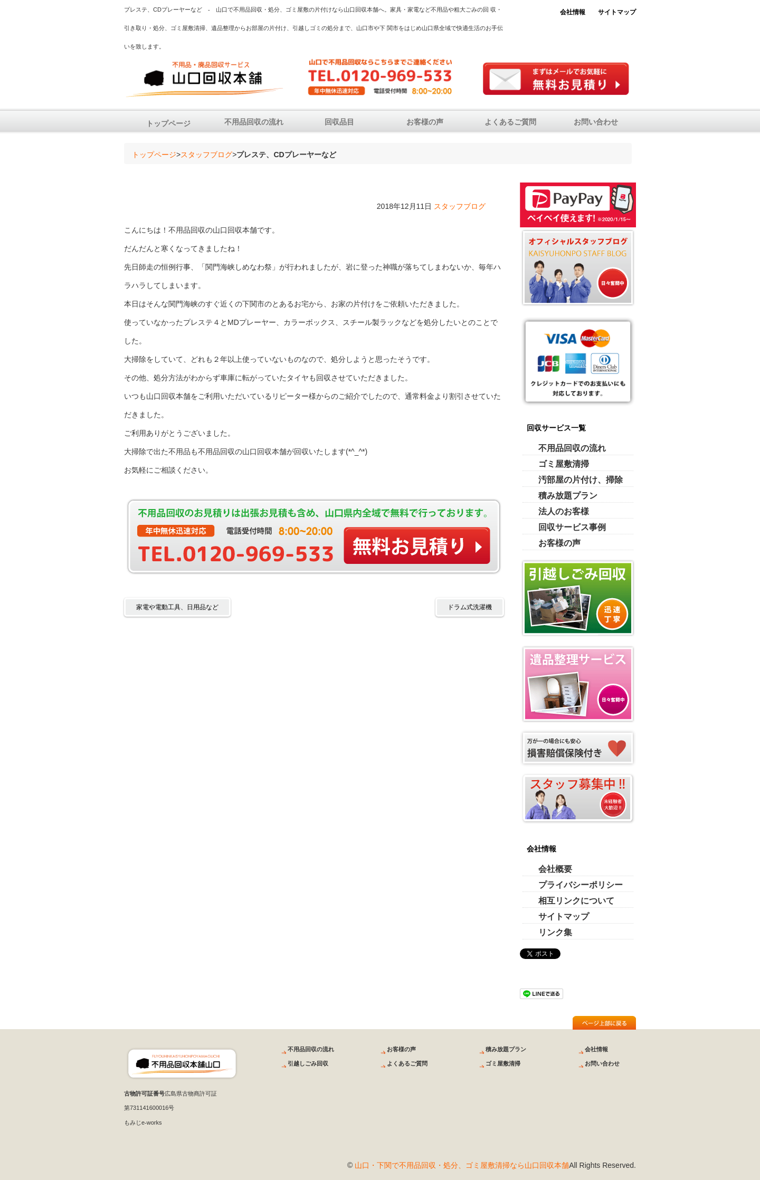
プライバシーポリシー (580, 884)
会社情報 (572, 12)
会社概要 (555, 869)
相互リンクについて (576, 900)
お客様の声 (424, 122)
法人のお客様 (563, 511)
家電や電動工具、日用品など (177, 607)
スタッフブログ (206, 154)
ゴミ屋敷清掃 (563, 463)
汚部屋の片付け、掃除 (580, 479)
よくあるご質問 (510, 122)
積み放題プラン (567, 495)
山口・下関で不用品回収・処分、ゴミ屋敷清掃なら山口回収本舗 (462, 1165)
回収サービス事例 (572, 527)
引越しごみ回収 (308, 1063)
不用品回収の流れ (253, 122)
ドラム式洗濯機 (470, 607)
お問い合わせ (596, 122)
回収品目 (339, 122)
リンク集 (555, 932)
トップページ (168, 123)
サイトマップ (617, 12)
